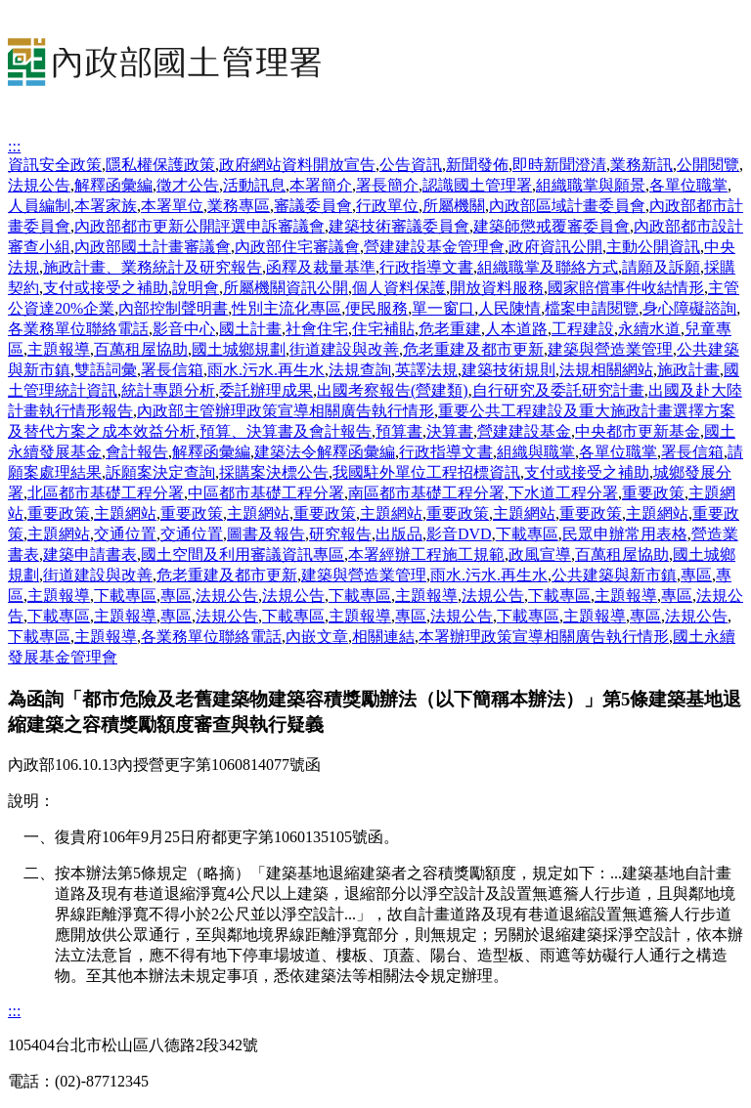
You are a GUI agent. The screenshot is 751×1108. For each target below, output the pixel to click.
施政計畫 (688, 370)
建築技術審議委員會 (399, 226)
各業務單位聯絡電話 (78, 328)
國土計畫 (250, 328)
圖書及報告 (266, 534)
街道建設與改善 (344, 349)
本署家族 (105, 205)
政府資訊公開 (555, 246)
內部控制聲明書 (173, 308)
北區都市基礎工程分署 (105, 493)
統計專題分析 (168, 390)
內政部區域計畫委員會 (567, 205)
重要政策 (653, 493)
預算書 (399, 431)
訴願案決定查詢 (160, 472)
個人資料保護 (399, 287)
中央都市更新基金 (637, 431)
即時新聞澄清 (559, 164)
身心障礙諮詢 (689, 308)
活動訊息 (254, 185)
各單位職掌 (688, 185)
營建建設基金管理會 (434, 246)
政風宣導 (539, 554)
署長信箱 (172, 370)
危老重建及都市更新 (473, 349)
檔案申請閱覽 (592, 308)
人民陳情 (509, 308)
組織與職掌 (536, 452)
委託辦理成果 (266, 390)
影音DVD (459, 534)
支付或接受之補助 (105, 287)
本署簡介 (320, 185)
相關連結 (383, 636)
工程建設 (583, 328)
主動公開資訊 (653, 246)
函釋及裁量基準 (321, 267)
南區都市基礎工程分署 (426, 493)
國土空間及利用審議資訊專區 (242, 554)
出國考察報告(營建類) (392, 390)
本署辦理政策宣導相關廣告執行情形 (544, 636)
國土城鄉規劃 (239, 349)
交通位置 (125, 534)
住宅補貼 (383, 328)
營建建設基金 (524, 431)
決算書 (449, 431)
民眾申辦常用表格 (624, 534)
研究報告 (340, 534)
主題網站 (125, 513)
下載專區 (527, 534)
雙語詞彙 (105, 370)
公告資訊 (410, 164)
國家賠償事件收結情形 (626, 287)
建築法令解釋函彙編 (324, 452)
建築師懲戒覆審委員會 (551, 226)
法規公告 (39, 185)
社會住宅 (317, 328)
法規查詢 (360, 370)
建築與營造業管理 (610, 349)
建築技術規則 (508, 370)
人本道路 (516, 328)
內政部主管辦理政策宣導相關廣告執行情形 (285, 411)
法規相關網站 (606, 370)
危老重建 (450, 328)
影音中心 (184, 328)
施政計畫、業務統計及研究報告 (152, 267)
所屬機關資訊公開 (285, 287)
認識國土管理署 (477, 185)
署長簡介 (387, 185)
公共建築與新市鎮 (614, 575)
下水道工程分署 (563, 493)
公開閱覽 (708, 164)
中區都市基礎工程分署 (266, 493)
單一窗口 (443, 308)
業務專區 (238, 205)
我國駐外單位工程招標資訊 (426, 472)
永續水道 (649, 328)
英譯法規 (426, 370)
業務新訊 (641, 164)
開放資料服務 (497, 287)
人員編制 (39, 205)
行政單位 (387, 205)
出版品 (399, 534)
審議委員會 (313, 205)
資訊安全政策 (55, 164)
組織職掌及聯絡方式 (547, 267)
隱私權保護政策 (160, 164)
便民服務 (376, 308)
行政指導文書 (426, 267)
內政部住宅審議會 (297, 246)
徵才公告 (187, 185)
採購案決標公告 (274, 472)
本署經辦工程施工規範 (426, 554)
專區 (696, 575)
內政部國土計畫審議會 (152, 246)
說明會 (195, 287)
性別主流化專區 (286, 308)
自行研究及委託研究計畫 (558, 390)
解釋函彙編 (113, 185)
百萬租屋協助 (141, 349)
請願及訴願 (661, 267)
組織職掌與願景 (590, 185)
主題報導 (58, 349)
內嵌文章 (317, 636)
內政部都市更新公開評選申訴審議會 (199, 226)
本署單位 (172, 205)
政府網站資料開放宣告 (297, 164)
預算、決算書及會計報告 (285, 431)
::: (14, 146)
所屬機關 (453, 205)
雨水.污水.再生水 (266, 370)
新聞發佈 (477, 164)
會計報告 (137, 452)
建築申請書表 (90, 554)
